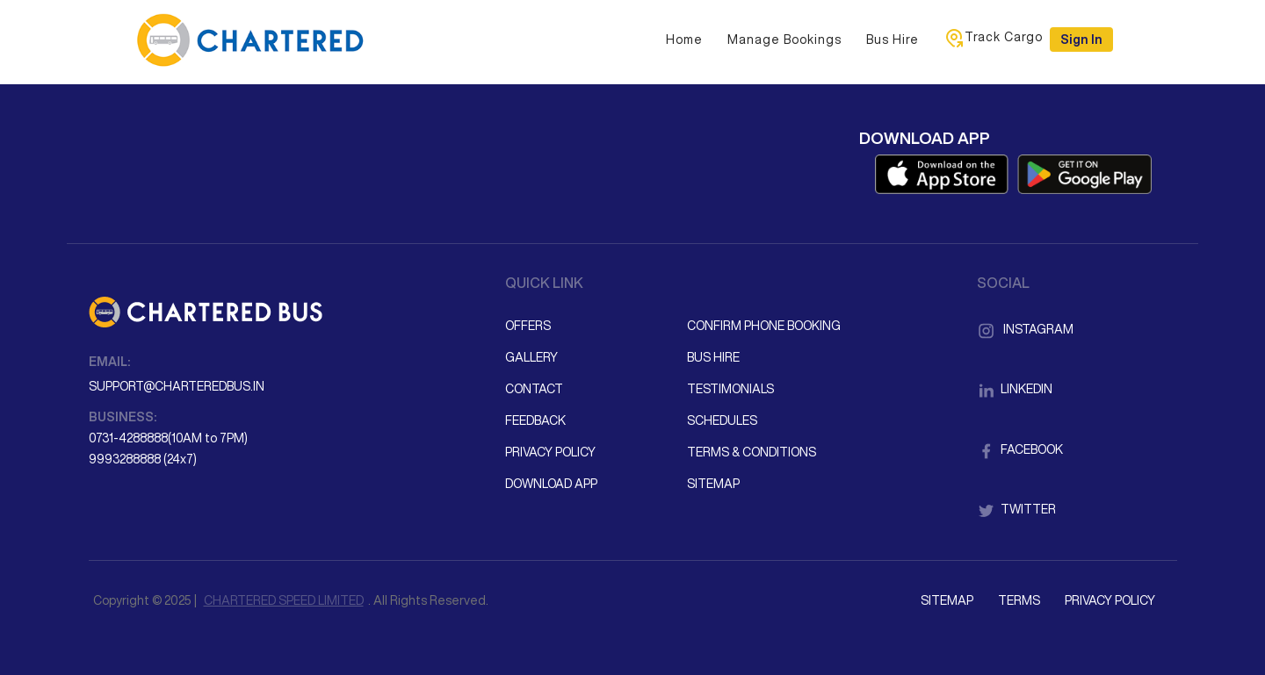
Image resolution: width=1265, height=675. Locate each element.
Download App (551, 484)
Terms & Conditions (751, 452)
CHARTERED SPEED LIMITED (284, 600)
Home (684, 39)
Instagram (1025, 329)
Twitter (1016, 509)
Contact (534, 389)
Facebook (1020, 449)
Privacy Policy (550, 452)
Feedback (535, 420)
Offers (528, 326)
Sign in (1081, 39)
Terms (1019, 600)
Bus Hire (892, 39)
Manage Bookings (784, 39)
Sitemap (713, 484)
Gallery (531, 357)
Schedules (722, 420)
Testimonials (730, 389)
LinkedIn (1014, 388)
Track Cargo (993, 37)
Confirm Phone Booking (764, 326)
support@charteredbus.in (176, 386)
